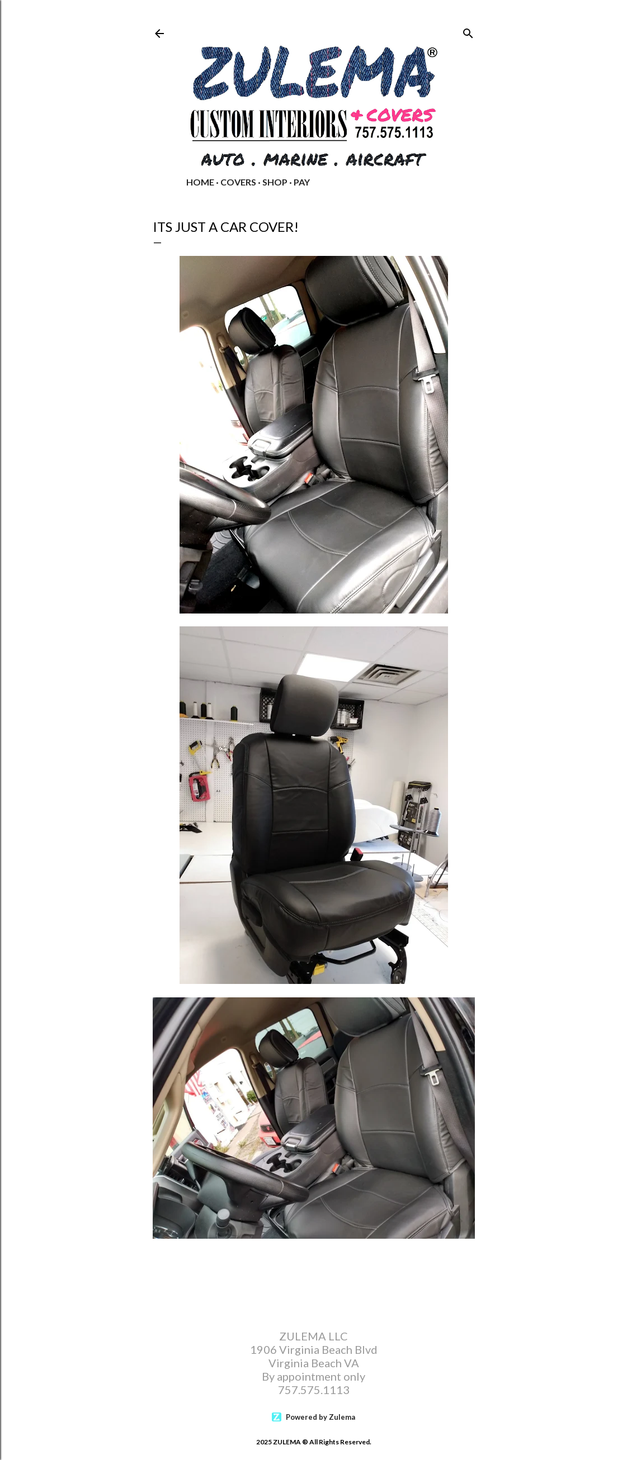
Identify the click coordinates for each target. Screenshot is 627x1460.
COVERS (238, 182)
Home (200, 182)
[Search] (468, 31)
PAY (302, 182)
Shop (274, 182)
